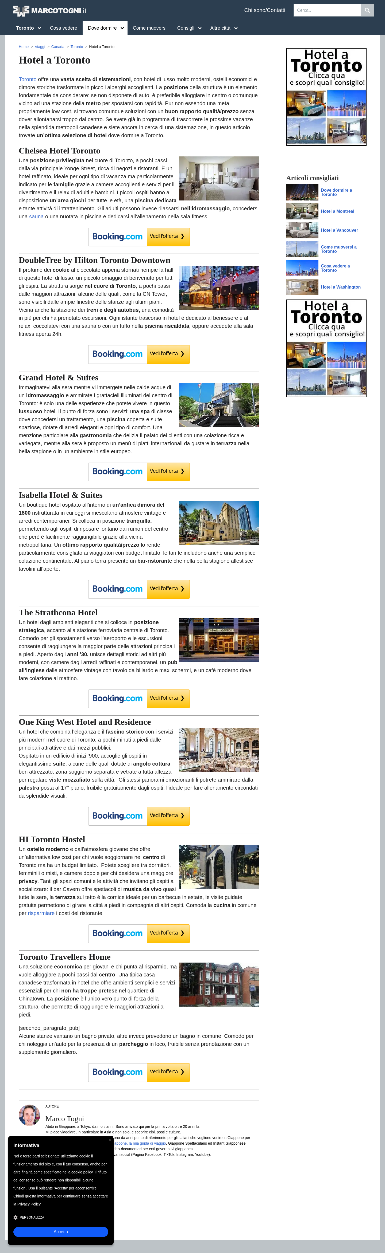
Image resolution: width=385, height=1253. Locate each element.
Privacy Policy (29, 1204)
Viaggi (40, 47)
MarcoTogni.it (49, 11)
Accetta (61, 1232)
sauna (36, 216)
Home (24, 47)
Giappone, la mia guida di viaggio (138, 1143)
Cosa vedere (63, 28)
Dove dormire (106, 28)
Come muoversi (150, 28)
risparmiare (41, 913)
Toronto (77, 47)
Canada (57, 47)
